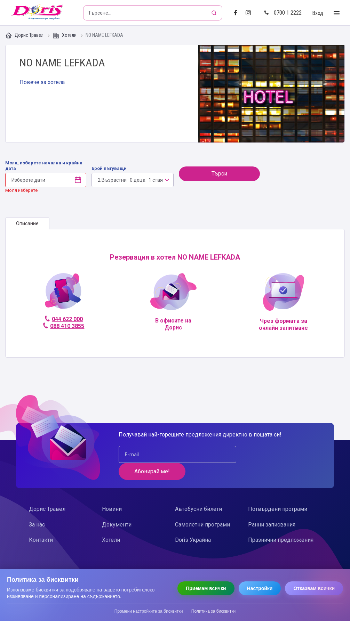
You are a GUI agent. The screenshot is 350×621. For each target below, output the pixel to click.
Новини (112, 492)
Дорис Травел (25, 35)
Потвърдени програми (277, 492)
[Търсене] (214, 13)
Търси (219, 173)
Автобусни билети (198, 492)
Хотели (65, 35)
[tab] (27, 223)
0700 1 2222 (283, 12)
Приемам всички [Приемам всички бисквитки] (206, 588)
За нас (37, 507)
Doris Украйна (193, 523)
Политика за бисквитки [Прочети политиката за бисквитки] (213, 611)
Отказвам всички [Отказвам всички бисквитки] (314, 588)
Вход (317, 13)
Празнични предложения (280, 523)
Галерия (271, 93)
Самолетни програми (202, 507)
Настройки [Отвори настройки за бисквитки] (260, 588)
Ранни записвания (271, 507)
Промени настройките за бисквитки (148, 611)
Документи (117, 507)
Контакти (41, 523)
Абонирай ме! (276, 454)
